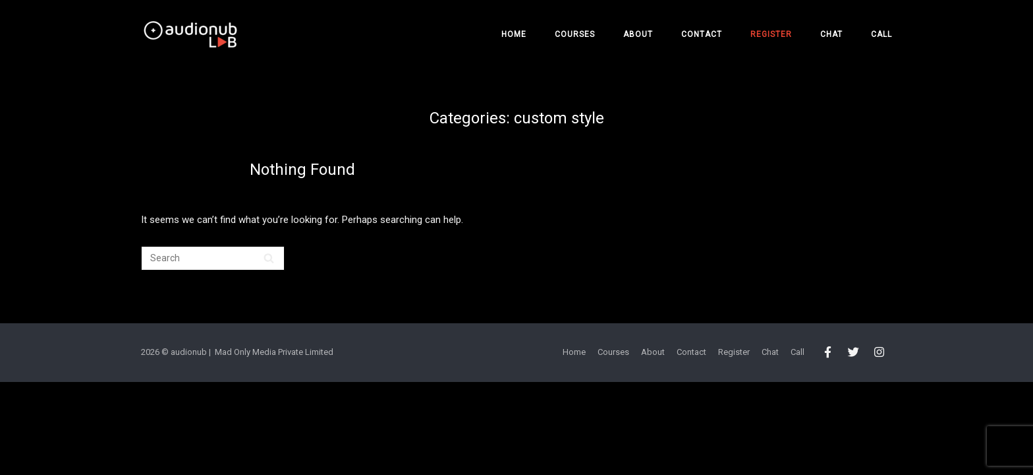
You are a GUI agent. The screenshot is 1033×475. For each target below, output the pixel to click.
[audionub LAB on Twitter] (853, 353)
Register (771, 34)
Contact (701, 34)
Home (513, 34)
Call (881, 34)
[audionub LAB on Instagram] (879, 353)
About (638, 34)
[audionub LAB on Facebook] (827, 353)
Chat (831, 34)
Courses (575, 34)
